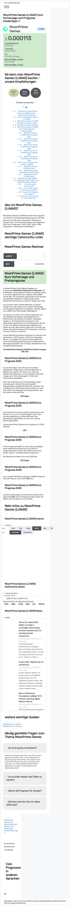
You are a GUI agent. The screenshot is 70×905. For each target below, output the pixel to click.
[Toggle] (26, 107)
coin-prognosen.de (12, 3)
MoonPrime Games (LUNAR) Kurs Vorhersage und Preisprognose (27, 129)
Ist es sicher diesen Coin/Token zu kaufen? (29, 189)
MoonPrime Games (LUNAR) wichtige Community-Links (27, 122)
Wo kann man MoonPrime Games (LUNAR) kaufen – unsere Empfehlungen (27, 113)
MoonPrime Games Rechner (27, 125)
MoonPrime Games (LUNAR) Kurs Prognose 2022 (29, 135)
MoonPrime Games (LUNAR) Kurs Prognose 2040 (29, 153)
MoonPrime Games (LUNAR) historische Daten (29, 171)
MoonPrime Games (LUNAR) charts (30, 167)
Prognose (14, 414)
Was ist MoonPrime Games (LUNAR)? (28, 118)
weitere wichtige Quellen (27, 178)
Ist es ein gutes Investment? (30, 185)
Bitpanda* (36, 92)
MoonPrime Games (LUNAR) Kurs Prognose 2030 (29, 147)
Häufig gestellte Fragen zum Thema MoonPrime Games (28, 181)
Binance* (25, 92)
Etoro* (14, 92)
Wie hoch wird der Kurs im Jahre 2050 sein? (30, 197)
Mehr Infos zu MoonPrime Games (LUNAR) (28, 163)
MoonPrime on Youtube (12, 726)
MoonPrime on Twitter (12, 724)
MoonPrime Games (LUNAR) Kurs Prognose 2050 (29, 159)
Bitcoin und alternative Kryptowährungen (11, 829)
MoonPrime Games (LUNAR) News (30, 175)
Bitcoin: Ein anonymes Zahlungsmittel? (11, 822)
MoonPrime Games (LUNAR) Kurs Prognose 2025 (29, 141)
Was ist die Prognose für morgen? (30, 193)
